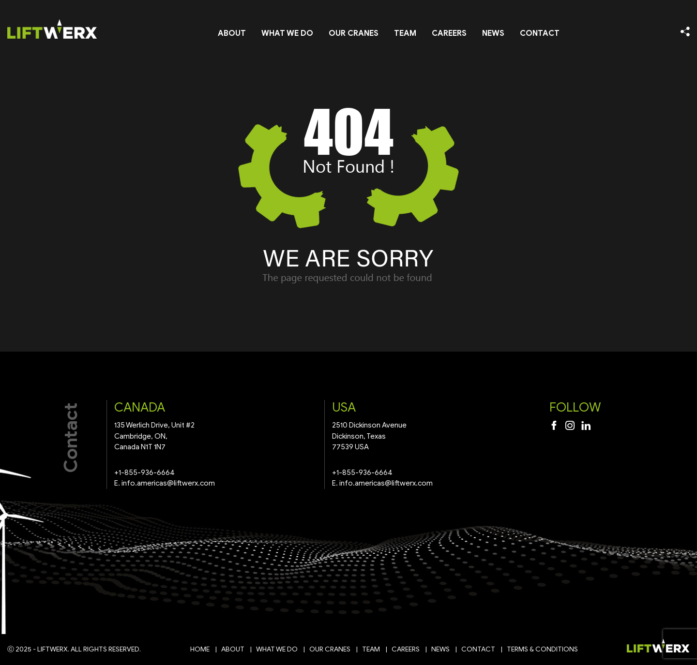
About (232, 33)
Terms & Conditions (542, 649)
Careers (449, 33)
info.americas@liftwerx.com (168, 483)
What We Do (287, 33)
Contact (540, 33)
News (493, 33)
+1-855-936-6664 (144, 472)
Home (200, 649)
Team (405, 33)
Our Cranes (354, 33)
